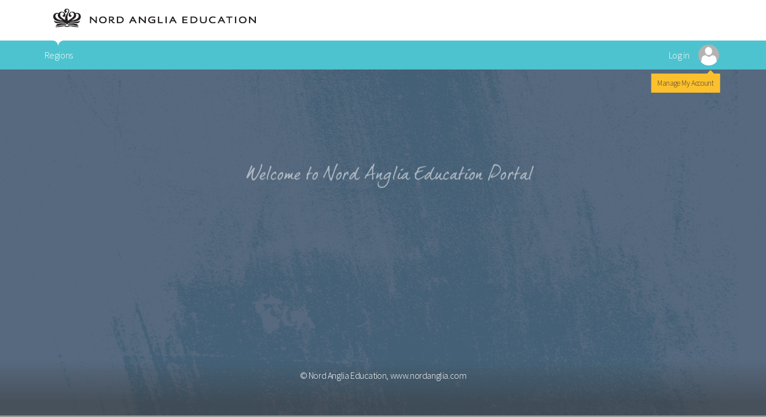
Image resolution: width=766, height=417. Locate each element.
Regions (59, 55)
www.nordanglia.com (428, 375)
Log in (679, 55)
